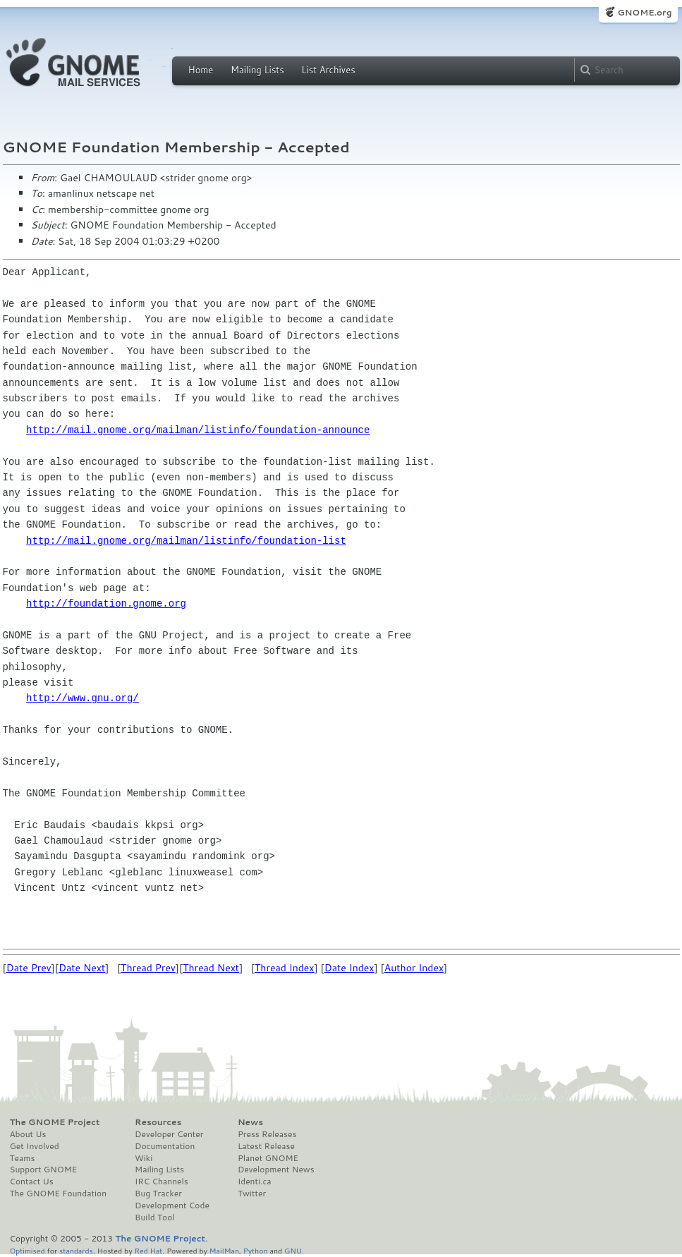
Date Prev (28, 968)
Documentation (165, 1146)
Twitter (252, 1193)
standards (76, 1250)
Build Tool (154, 1217)
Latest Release (266, 1146)
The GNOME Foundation (58, 1193)
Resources (158, 1122)
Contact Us (32, 1181)
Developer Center (169, 1134)
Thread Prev (148, 968)
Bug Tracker (158, 1193)
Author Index (414, 968)
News (250, 1122)
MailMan (224, 1250)
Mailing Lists (257, 69)
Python (255, 1250)
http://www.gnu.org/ (82, 698)
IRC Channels (161, 1181)
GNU (293, 1250)
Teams (22, 1158)
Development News (276, 1169)
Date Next (82, 968)
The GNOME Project (55, 1122)
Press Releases (267, 1134)
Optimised (27, 1250)
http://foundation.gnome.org (106, 603)
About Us (28, 1134)
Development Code (172, 1205)
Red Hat (148, 1250)
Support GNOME (44, 1169)
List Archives (328, 69)
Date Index (349, 968)
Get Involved (34, 1146)
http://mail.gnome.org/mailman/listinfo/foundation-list (186, 540)
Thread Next (211, 968)
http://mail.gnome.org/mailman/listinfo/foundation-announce (198, 430)
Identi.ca (255, 1181)
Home (201, 69)
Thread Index (285, 968)
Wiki (143, 1158)
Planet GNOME (268, 1158)
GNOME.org (644, 12)
